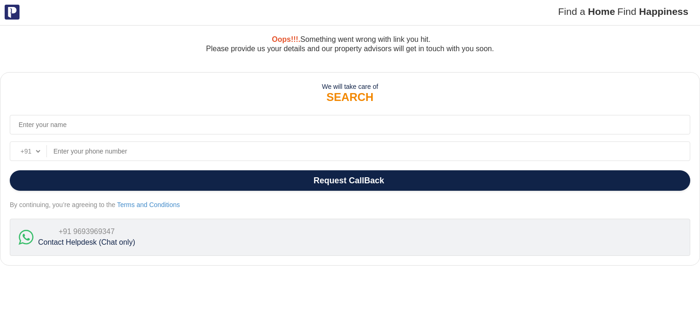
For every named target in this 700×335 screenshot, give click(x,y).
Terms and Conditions (148, 204)
